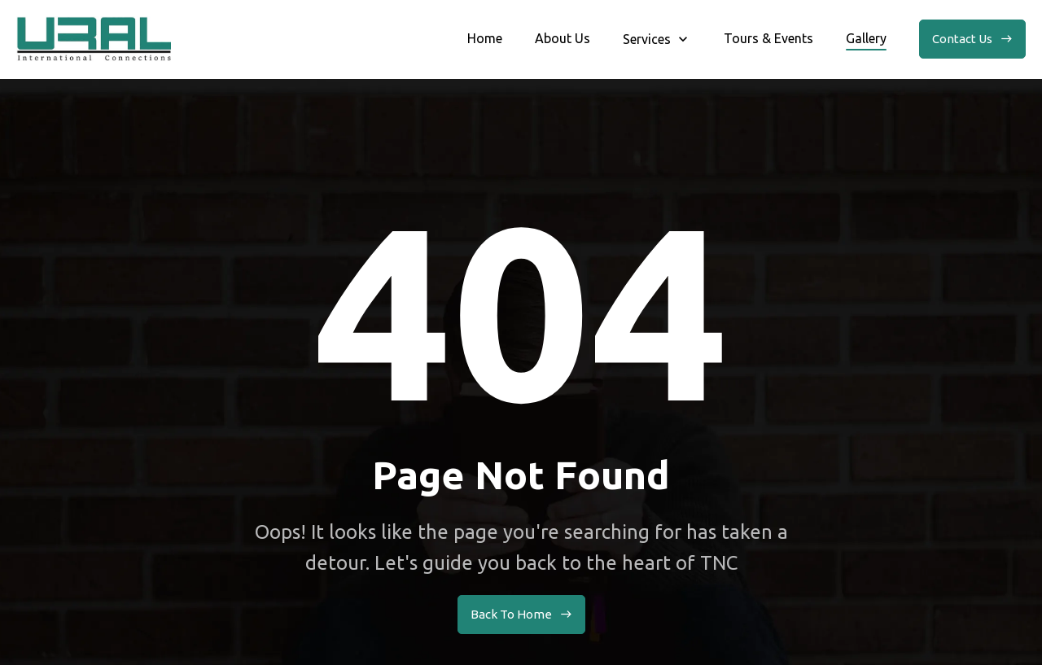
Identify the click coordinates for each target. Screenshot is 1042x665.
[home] (93, 39)
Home (484, 38)
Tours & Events (768, 38)
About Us (562, 38)
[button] (657, 39)
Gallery (866, 38)
